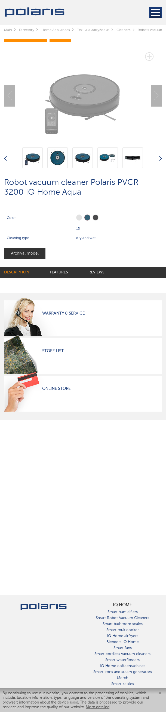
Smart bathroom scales (123, 624)
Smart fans (122, 647)
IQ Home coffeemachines (122, 665)
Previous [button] (9, 96)
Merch (122, 677)
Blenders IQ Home (122, 641)
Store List (53, 350)
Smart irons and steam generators (122, 671)
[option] (83, 91)
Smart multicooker (122, 629)
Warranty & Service (63, 313)
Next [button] (156, 96)
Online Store (56, 388)
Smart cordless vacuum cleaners (122, 653)
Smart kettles (122, 683)
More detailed (97, 707)
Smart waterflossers (122, 659)
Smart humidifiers (122, 612)
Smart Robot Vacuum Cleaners (122, 618)
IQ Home (122, 605)
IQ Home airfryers (122, 635)
